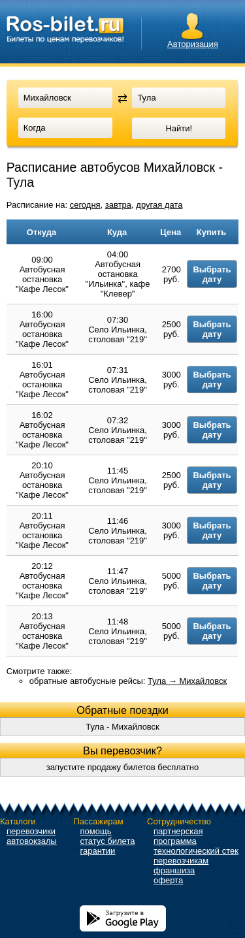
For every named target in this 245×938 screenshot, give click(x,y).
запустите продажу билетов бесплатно (122, 767)
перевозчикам (181, 860)
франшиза (174, 870)
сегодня (85, 205)
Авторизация (192, 44)
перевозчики (31, 831)
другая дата (159, 205)
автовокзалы (32, 841)
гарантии (98, 851)
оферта (168, 880)
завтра (118, 205)
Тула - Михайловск (122, 727)
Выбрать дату (212, 274)
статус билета (107, 841)
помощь (96, 831)
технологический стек (196, 851)
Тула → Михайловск (187, 681)
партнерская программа (178, 836)
